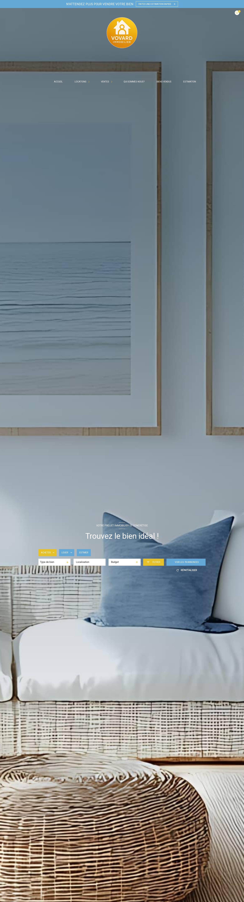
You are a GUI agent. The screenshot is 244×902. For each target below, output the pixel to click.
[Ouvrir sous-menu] (89, 81)
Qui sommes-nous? (134, 82)
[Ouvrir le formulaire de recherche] (153, 562)
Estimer (83, 552)
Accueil (58, 82)
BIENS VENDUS (164, 82)
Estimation (189, 82)
